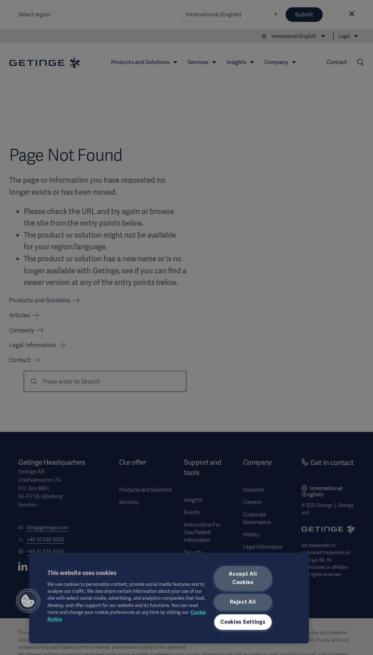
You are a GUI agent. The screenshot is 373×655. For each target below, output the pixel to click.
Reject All (243, 602)
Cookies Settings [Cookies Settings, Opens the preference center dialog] (243, 622)
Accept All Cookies (243, 578)
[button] (28, 600)
